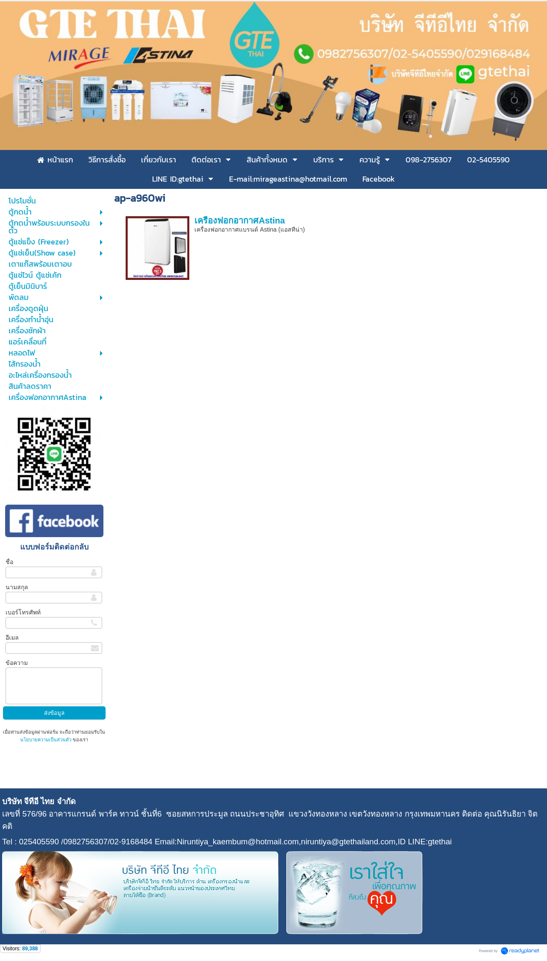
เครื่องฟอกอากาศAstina (239, 220)
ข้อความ (17, 662)
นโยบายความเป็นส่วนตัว (46, 739)
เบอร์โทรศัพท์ (23, 612)
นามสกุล (17, 587)
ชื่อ (9, 561)
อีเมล (12, 637)
